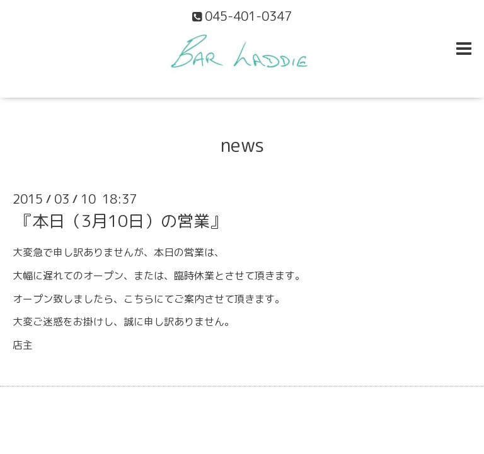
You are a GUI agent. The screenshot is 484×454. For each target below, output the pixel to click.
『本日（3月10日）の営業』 (121, 220)
